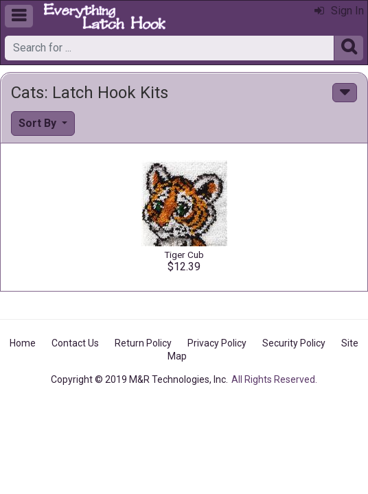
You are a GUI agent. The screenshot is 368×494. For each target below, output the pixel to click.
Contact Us (75, 343)
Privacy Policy (216, 343)
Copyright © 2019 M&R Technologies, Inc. (139, 379)
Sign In (339, 10)
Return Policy (143, 343)
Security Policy (293, 343)
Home (23, 343)
